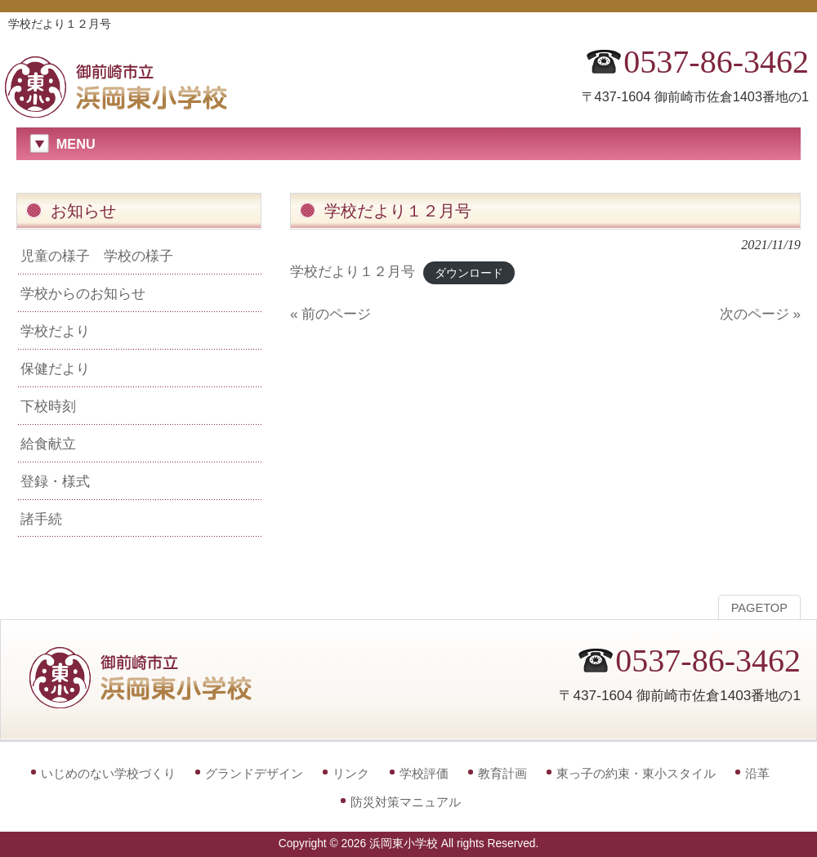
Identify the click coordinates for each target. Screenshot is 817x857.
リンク (351, 773)
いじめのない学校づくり (108, 773)
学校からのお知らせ (82, 293)
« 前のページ (330, 314)
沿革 (757, 773)
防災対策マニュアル (405, 802)
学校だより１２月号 (352, 271)
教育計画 (502, 773)
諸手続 (41, 519)
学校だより (55, 331)
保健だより (55, 368)
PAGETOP (759, 607)
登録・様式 (55, 481)
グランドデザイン (254, 773)
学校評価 (424, 773)
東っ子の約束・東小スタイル (636, 773)
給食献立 (48, 443)
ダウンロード (469, 272)
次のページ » (760, 314)
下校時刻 (48, 406)
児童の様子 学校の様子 (96, 256)
